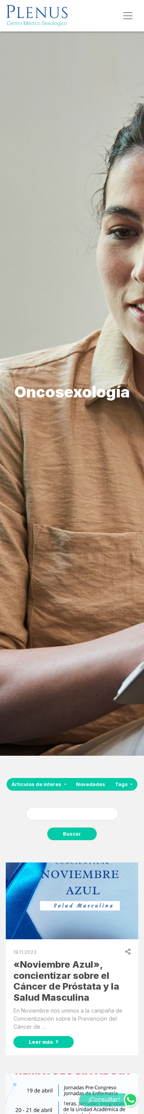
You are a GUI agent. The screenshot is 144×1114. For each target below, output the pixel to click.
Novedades (90, 784)
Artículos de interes (37, 784)
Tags (122, 784)
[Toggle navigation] (128, 15)
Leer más (43, 1042)
